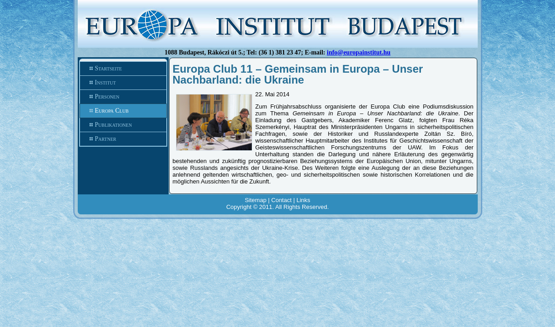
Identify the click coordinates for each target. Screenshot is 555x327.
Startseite (123, 68)
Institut (123, 82)
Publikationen (123, 125)
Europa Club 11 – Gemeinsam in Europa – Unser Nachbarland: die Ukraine (298, 74)
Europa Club (123, 111)
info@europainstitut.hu (358, 52)
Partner (123, 139)
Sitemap (255, 200)
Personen (123, 97)
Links (303, 200)
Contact (281, 200)
